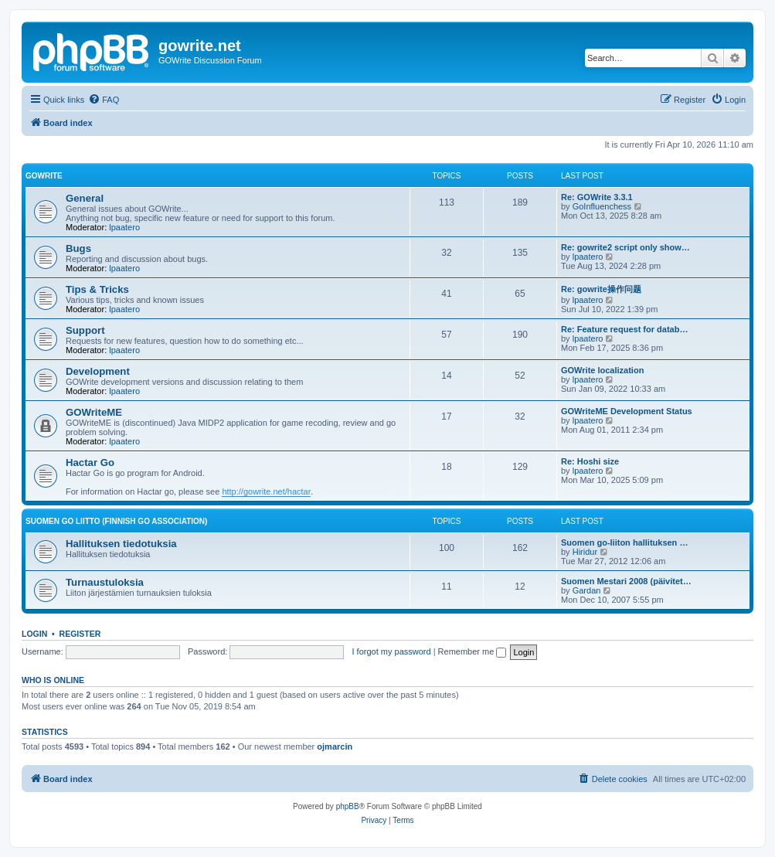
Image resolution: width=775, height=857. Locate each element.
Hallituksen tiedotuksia (121, 543)
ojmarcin (334, 746)
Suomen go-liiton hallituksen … (624, 542)
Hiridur (585, 551)
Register (80, 633)
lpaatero (124, 227)
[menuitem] (103, 99)
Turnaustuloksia (105, 582)
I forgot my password (391, 651)
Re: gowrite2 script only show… (625, 247)
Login (34, 633)
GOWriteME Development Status (626, 411)
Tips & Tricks (97, 289)
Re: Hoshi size (590, 461)
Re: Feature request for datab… (624, 329)
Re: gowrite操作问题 (601, 289)
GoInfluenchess (602, 206)
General (85, 198)
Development (98, 371)
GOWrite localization (602, 370)
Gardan (587, 590)
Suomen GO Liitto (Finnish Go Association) (116, 521)
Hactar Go (90, 462)
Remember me (472, 651)
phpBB (347, 806)
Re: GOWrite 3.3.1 (597, 197)
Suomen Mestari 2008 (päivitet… (626, 581)
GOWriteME (94, 412)
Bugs (78, 248)
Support (85, 330)
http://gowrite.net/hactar (266, 491)
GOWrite (44, 176)
